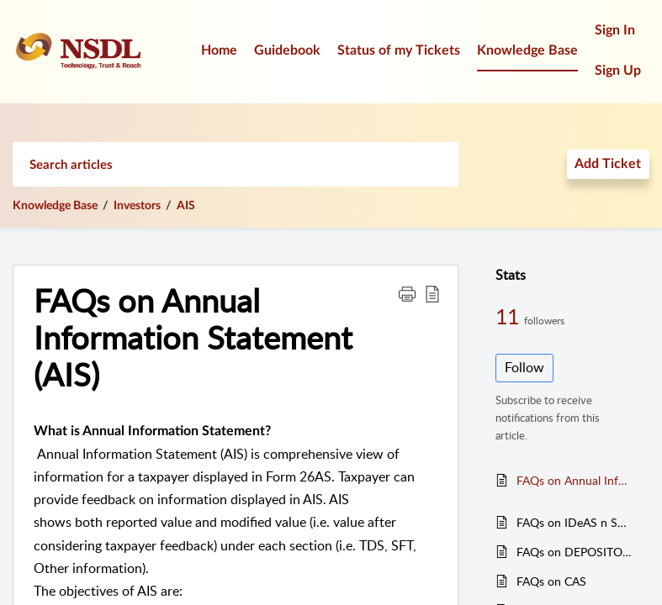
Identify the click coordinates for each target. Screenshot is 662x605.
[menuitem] (617, 32)
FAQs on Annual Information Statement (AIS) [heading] (193, 337)
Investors (137, 206)
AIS (186, 206)
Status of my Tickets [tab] (398, 50)
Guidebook (287, 50)
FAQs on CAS (551, 581)
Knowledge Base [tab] (527, 50)
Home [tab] (219, 50)
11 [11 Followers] (509, 316)
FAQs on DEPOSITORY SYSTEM (574, 552)
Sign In (615, 30)
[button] (407, 293)
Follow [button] (524, 367)
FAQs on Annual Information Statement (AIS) (574, 480)
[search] (235, 164)
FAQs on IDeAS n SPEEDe (574, 522)
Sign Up (618, 70)
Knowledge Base (55, 206)
